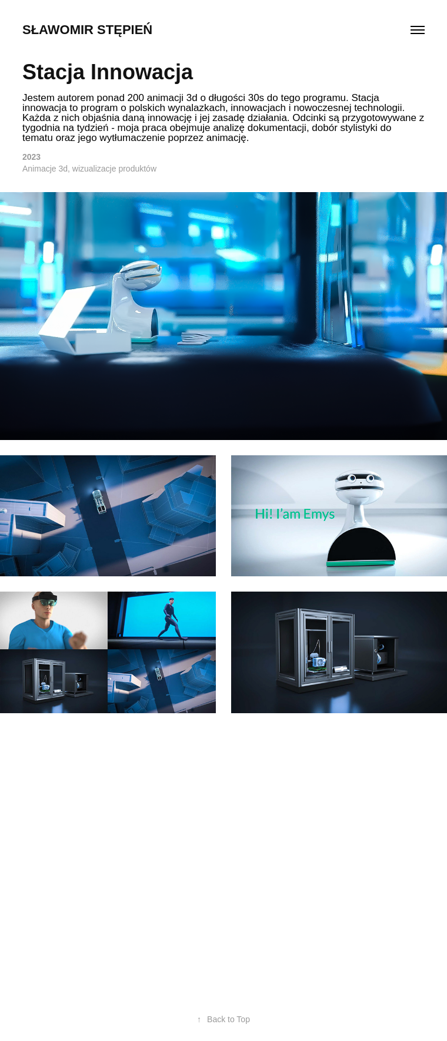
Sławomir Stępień (87, 29)
